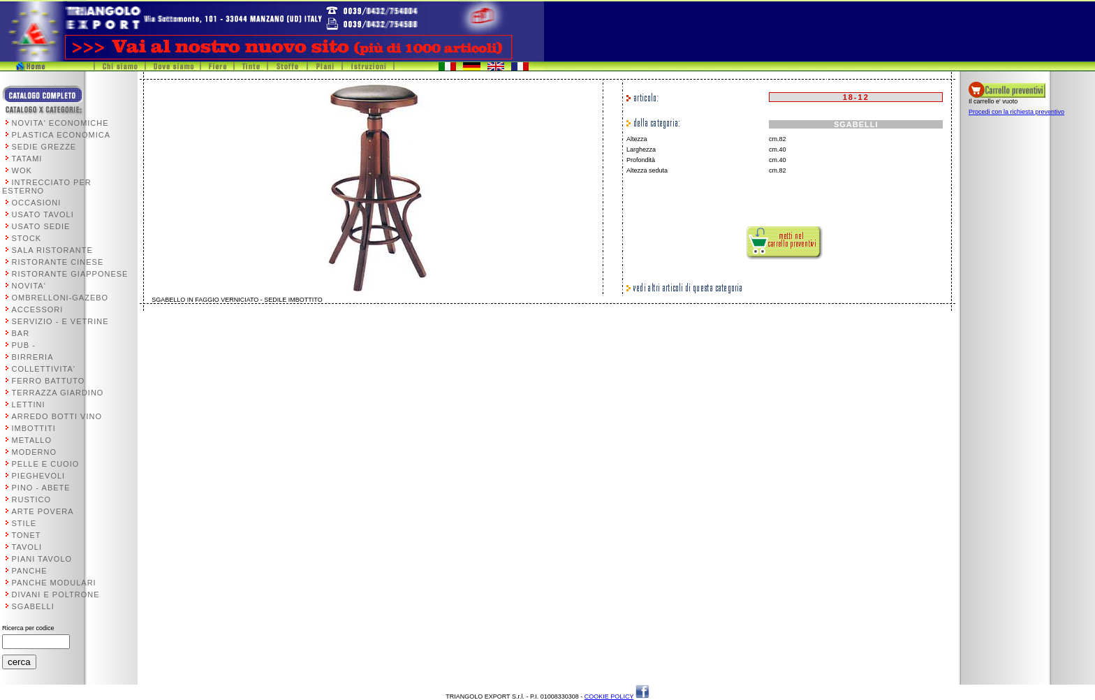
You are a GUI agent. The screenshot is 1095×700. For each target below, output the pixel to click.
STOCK (27, 238)
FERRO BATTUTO (48, 381)
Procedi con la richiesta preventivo (1016, 111)
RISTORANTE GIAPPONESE (70, 274)
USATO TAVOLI (43, 214)
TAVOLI (27, 547)
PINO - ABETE (41, 487)
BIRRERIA (33, 357)
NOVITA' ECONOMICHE (60, 123)
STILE (24, 523)
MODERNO (34, 452)
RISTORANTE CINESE (58, 262)
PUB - (24, 345)
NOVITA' (29, 286)
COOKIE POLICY (609, 696)
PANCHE (29, 571)
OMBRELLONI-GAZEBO (60, 297)
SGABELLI (33, 606)
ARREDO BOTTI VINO (57, 416)
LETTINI (28, 404)
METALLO (32, 440)
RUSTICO (32, 499)
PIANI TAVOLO (42, 559)
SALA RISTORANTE (52, 250)
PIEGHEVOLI (39, 476)
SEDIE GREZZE (44, 147)
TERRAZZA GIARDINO (58, 392)
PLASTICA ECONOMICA (61, 135)
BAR (21, 333)
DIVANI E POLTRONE (56, 594)
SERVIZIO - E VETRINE (60, 321)
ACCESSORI (38, 309)
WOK (22, 170)
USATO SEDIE (41, 226)
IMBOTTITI (34, 428)
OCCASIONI (36, 202)
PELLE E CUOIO (46, 464)
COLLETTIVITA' (43, 369)
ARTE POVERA (43, 511)
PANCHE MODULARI (54, 582)
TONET (26, 535)
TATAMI (27, 158)
